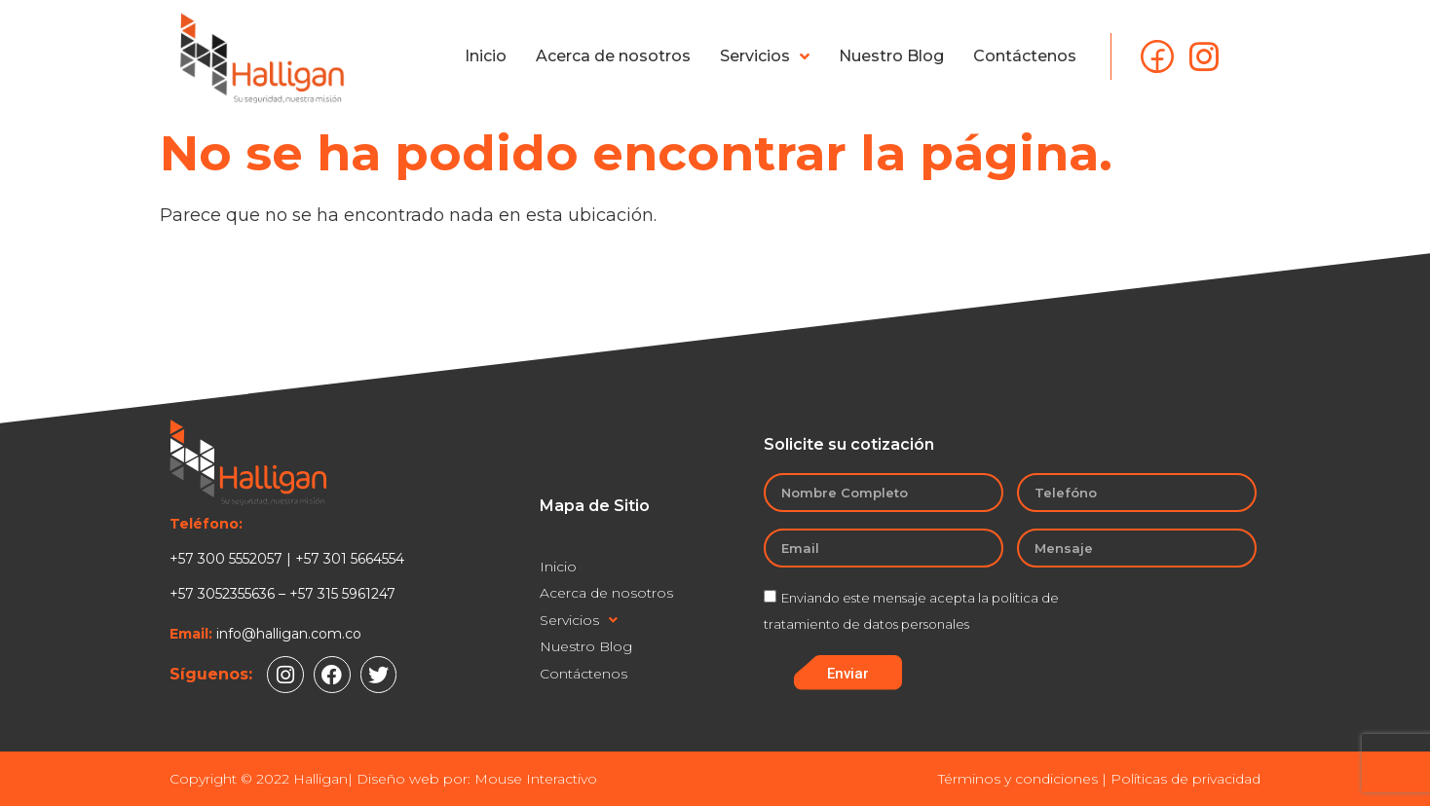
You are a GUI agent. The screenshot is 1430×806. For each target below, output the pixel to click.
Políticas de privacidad (1185, 779)
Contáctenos (1024, 56)
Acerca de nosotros (613, 56)
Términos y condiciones (1018, 779)
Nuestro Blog (891, 56)
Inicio (486, 56)
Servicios (764, 56)
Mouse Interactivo (535, 779)
